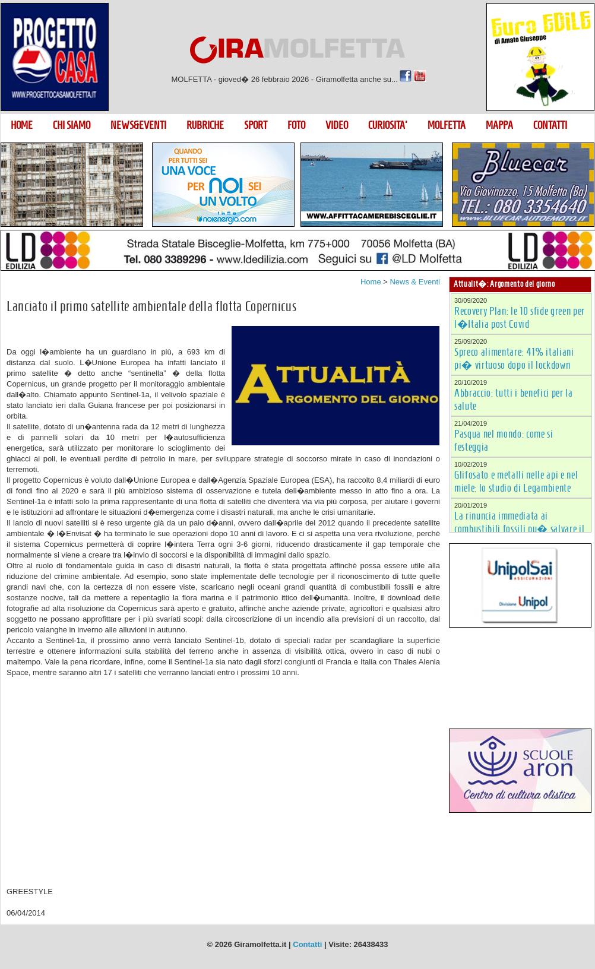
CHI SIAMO (71, 125)
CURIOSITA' (387, 125)
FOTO (296, 125)
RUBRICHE (205, 125)
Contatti (307, 944)
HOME (22, 125)
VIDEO (336, 125)
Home (370, 281)
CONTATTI (550, 125)
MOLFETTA (447, 125)
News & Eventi (415, 281)
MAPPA (499, 125)
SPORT (255, 125)
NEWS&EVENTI (138, 125)
